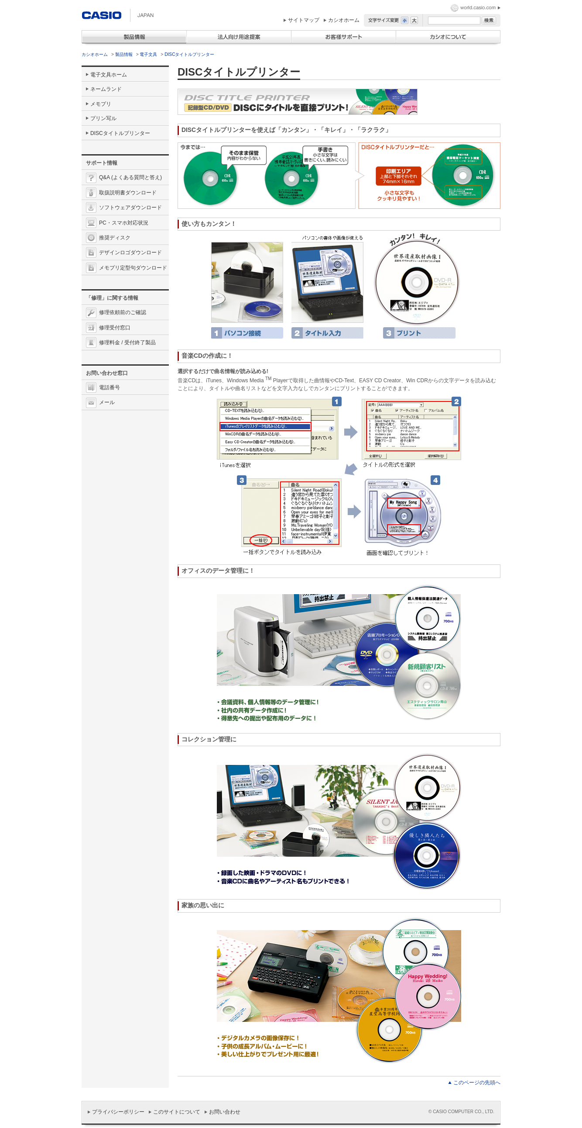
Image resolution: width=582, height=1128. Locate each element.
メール (107, 402)
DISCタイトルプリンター (189, 54)
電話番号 (109, 387)
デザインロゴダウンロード (130, 252)
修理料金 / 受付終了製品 (127, 342)
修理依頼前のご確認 (122, 312)
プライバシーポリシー (118, 1112)
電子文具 (148, 54)
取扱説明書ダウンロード (128, 193)
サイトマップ (303, 20)
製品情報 (124, 54)
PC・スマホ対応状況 (123, 223)
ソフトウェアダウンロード (130, 207)
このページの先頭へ (476, 1083)
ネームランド (106, 89)
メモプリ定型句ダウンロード (133, 268)
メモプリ (100, 104)
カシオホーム (343, 20)
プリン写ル (103, 118)
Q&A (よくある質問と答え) (130, 177)
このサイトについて (176, 1112)
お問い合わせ (224, 1112)
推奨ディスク (114, 238)
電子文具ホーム (108, 75)
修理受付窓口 (114, 328)
